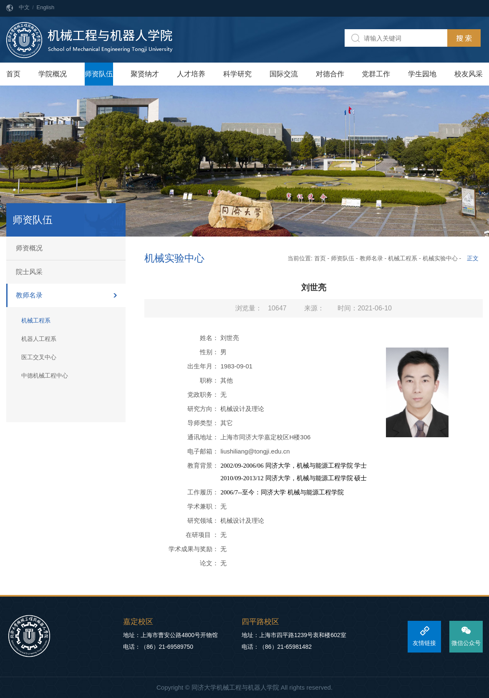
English (46, 7)
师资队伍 (99, 74)
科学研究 (237, 74)
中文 (24, 7)
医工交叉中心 (38, 357)
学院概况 (52, 74)
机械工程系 (35, 320)
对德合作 (330, 74)
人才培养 (191, 74)
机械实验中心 (440, 258)
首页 (13, 74)
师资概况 (29, 248)
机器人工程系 (38, 338)
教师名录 (29, 295)
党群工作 (376, 74)
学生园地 (422, 74)
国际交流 (284, 74)
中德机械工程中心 (44, 375)
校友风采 (468, 74)
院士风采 (29, 271)
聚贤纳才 (145, 74)
